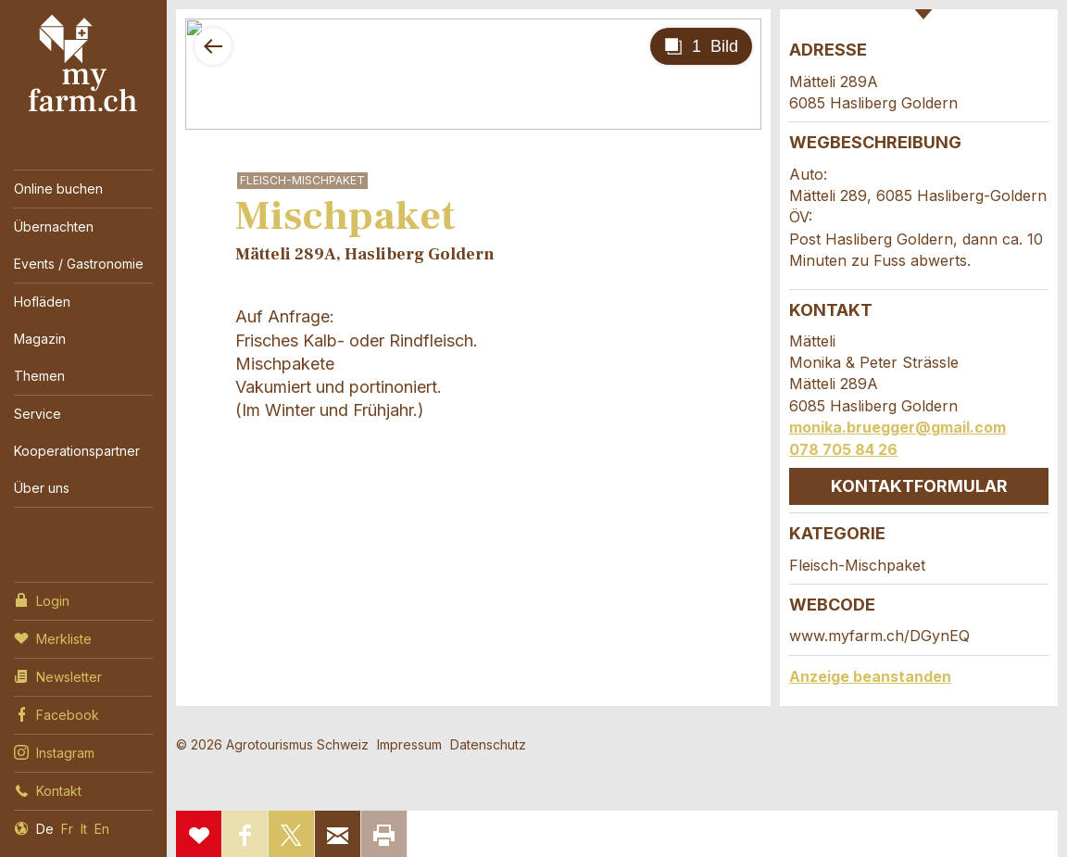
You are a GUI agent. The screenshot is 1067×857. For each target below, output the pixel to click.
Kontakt (48, 789)
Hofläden (42, 301)
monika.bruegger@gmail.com (897, 427)
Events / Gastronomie (79, 263)
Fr (67, 829)
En (101, 829)
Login (41, 599)
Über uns (41, 488)
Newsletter (58, 675)
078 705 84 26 (843, 449)
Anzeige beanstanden (870, 676)
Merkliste (53, 637)
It (84, 829)
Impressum (409, 744)
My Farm (83, 64)
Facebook (56, 713)
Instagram (54, 751)
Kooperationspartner (77, 451)
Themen (39, 376)
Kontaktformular (919, 486)
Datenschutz (488, 744)
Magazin (40, 339)
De (45, 829)
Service (37, 414)
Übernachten (54, 226)
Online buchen (58, 188)
